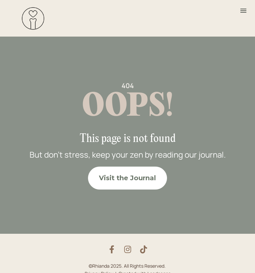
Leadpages (159, 269)
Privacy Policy (99, 269)
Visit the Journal (127, 176)
